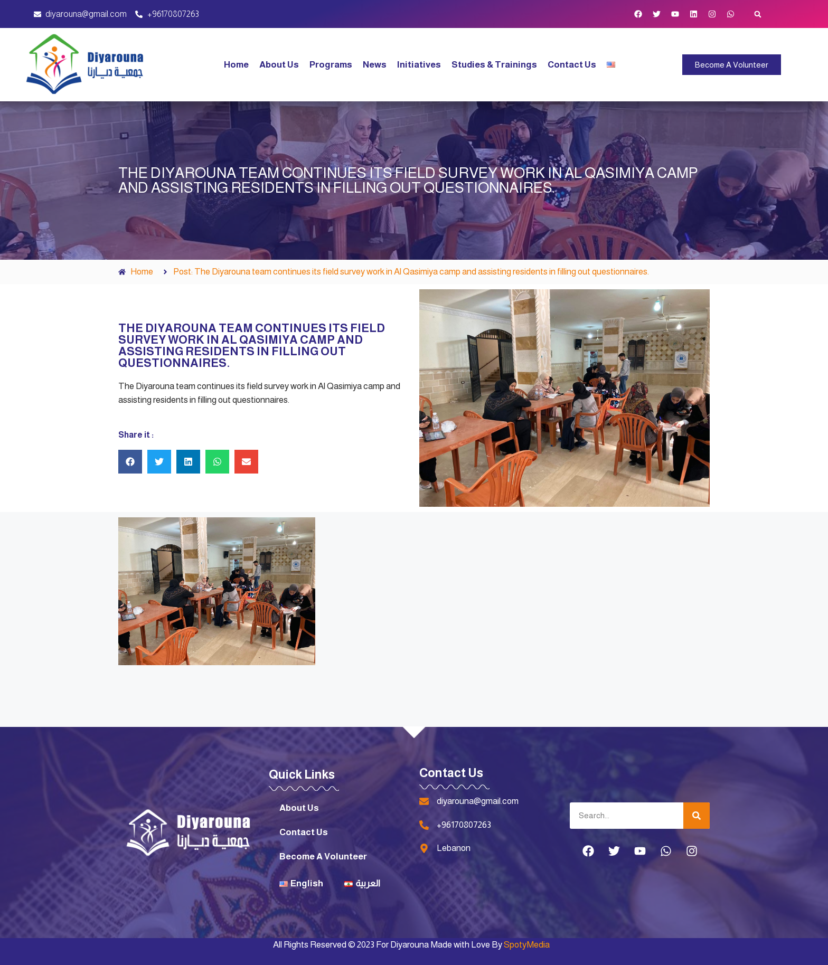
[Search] (696, 815)
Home (236, 65)
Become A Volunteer (323, 857)
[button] (758, 14)
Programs (330, 65)
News (375, 65)
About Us (279, 65)
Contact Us (572, 65)
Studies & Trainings (494, 65)
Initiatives (419, 65)
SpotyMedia (527, 945)
